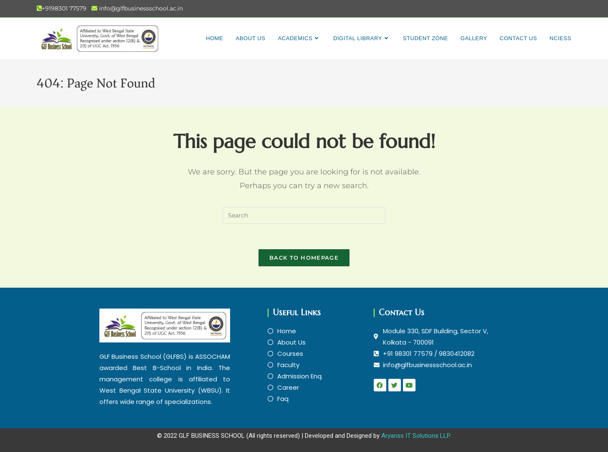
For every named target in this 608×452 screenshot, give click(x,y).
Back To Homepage (304, 257)
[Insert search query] (304, 215)
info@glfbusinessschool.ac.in (141, 8)
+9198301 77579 (64, 8)
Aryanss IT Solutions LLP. (416, 435)
